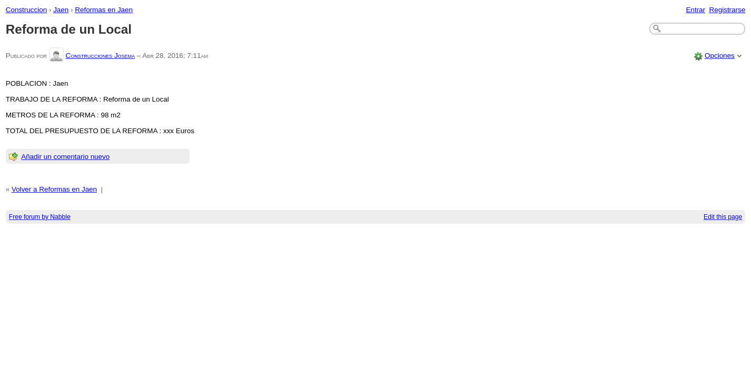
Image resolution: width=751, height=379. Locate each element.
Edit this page (723, 217)
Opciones (720, 55)
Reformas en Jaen (104, 10)
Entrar (695, 10)
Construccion (26, 10)
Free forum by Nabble (40, 217)
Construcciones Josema (100, 55)
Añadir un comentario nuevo (65, 157)
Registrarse (727, 10)
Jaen (60, 10)
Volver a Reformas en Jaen (54, 189)
